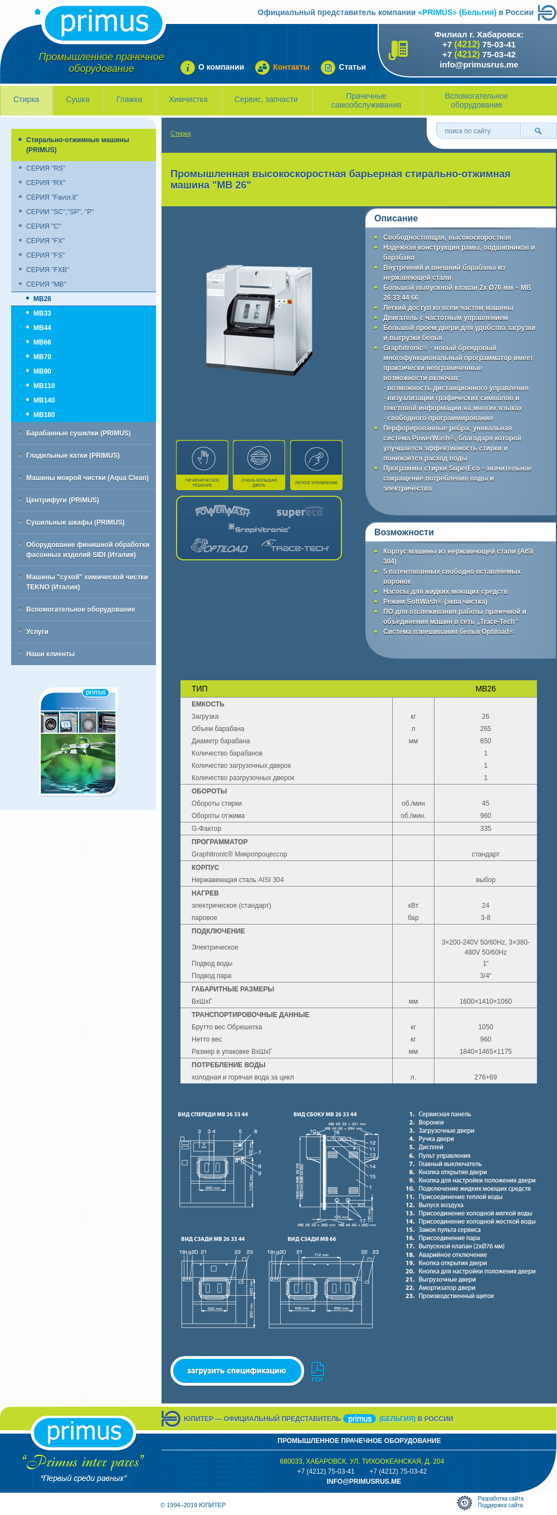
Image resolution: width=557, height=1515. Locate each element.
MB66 (42, 342)
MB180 (44, 415)
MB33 (42, 313)
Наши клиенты (50, 654)
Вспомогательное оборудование (477, 100)
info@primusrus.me (478, 64)
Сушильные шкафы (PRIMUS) (75, 522)
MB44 (42, 328)
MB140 (44, 400)
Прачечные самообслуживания (366, 100)
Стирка (26, 99)
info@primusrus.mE (363, 1481)
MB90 (42, 371)
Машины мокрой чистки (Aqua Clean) (87, 478)
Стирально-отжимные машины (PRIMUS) (77, 145)
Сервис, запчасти (266, 99)
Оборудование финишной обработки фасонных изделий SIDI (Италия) (87, 550)
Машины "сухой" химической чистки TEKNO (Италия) (87, 582)
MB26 (42, 299)
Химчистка (188, 99)
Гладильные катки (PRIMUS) (73, 455)
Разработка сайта (501, 1498)
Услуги (37, 632)
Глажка (129, 99)
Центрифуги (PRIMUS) (62, 500)
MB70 (42, 357)
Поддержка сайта (500, 1505)
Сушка (78, 99)
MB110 (44, 386)
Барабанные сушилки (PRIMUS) (78, 433)
